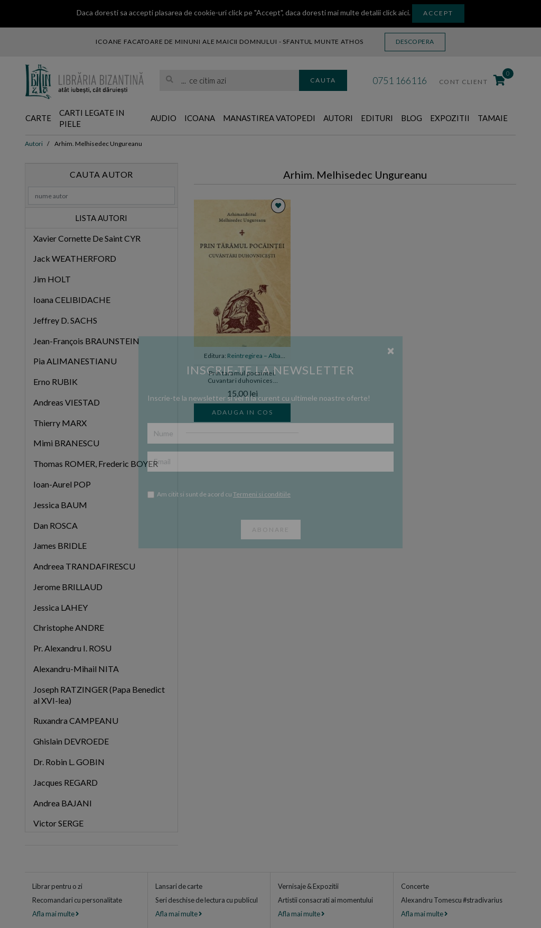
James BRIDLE (60, 545)
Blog (411, 118)
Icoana (199, 118)
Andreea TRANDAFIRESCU (84, 566)
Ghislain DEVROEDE (71, 741)
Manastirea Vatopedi (269, 118)
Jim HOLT (52, 279)
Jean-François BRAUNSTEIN (86, 341)
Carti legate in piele (91, 118)
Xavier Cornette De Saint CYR (87, 238)
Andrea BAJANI (62, 803)
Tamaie (493, 118)
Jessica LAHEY (60, 607)
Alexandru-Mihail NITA (76, 669)
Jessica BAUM (60, 505)
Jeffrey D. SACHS (65, 320)
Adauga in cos (242, 412)
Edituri (377, 118)
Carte (38, 118)
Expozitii (450, 118)
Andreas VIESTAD (66, 402)
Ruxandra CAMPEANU (75, 720)
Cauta (323, 80)
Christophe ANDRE (68, 627)
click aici (396, 12)
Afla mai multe (55, 913)
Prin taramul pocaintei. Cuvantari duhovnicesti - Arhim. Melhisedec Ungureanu (242, 377)
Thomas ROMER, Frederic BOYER (95, 463)
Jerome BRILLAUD (67, 587)
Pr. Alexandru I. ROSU (72, 648)
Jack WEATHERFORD (74, 258)
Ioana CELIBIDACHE (71, 300)
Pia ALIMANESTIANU (75, 361)
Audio (163, 118)
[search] (229, 80)
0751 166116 (399, 80)
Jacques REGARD (65, 782)
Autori (338, 118)
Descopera (415, 41)
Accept (438, 13)
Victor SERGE (58, 823)
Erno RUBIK (55, 381)
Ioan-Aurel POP (62, 484)
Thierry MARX (60, 423)
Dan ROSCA (55, 525)
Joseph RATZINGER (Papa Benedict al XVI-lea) (99, 694)
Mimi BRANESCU (66, 443)
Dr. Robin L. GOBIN (69, 762)
